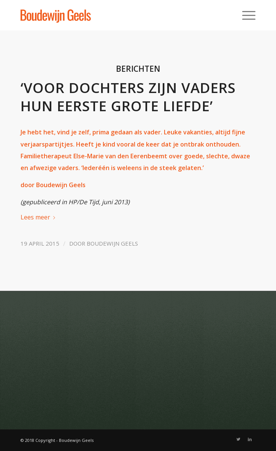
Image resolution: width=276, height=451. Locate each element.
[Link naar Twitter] (238, 439)
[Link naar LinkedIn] (249, 439)
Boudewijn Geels (112, 243)
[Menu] (245, 15)
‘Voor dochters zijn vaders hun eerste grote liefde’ (128, 96)
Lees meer (39, 217)
